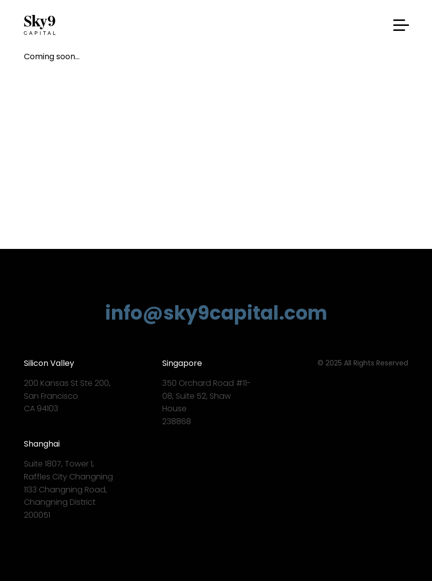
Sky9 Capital (41, 25)
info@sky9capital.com (216, 313)
